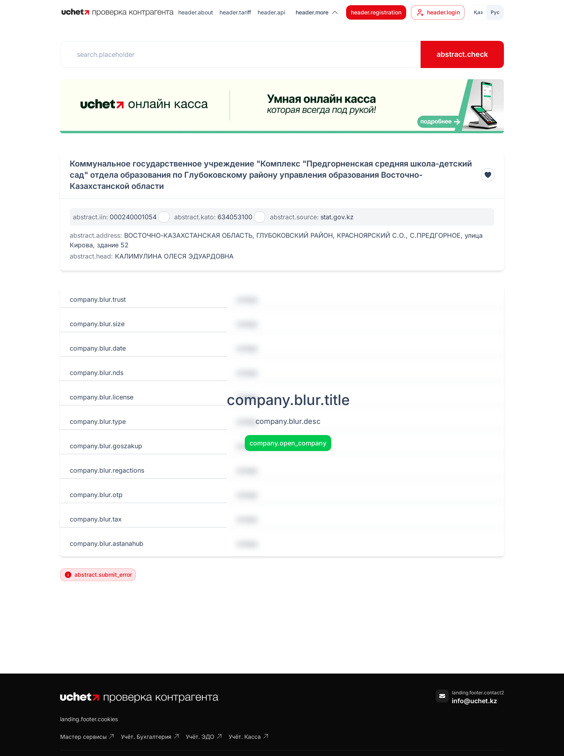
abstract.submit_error (98, 575)
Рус (495, 12)
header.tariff (235, 12)
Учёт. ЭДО (204, 736)
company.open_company (288, 443)
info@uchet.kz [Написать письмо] (474, 701)
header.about (195, 12)
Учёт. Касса (249, 736)
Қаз (478, 12)
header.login (438, 12)
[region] (282, 106)
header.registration (376, 12)
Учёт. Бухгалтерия (150, 736)
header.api (271, 12)
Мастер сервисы (87, 736)
